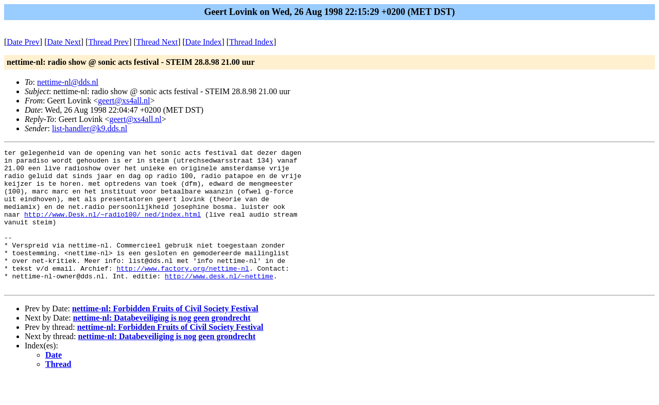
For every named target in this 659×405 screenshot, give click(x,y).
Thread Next (157, 42)
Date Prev (23, 42)
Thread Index (251, 42)
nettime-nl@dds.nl (67, 82)
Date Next (64, 42)
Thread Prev (108, 42)
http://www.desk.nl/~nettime (219, 302)
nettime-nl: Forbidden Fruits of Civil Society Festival (165, 336)
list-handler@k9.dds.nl (89, 128)
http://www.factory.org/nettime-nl (182, 292)
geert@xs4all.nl (124, 100)
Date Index (203, 42)
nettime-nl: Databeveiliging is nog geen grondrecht (162, 345)
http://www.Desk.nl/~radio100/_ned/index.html (112, 228)
